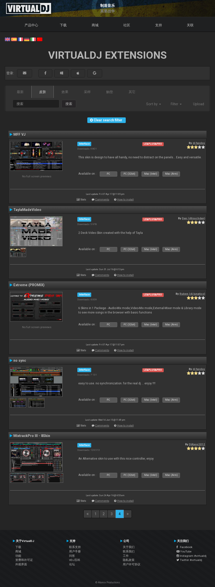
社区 (126, 25)
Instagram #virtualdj (191, 556)
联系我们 (128, 551)
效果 (65, 92)
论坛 (72, 564)
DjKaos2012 (197, 444)
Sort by (153, 104)
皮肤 (42, 92)
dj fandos (199, 143)
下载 (63, 25)
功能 (18, 556)
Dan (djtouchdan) (193, 218)
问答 (72, 556)
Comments (102, 199)
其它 (132, 92)
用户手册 (75, 551)
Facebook (184, 547)
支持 (158, 25)
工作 (126, 556)
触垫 (109, 92)
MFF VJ (19, 134)
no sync (19, 360)
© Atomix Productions (107, 582)
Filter (176, 104)
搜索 (68, 104)
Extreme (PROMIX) (29, 285)
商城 (95, 25)
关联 (190, 25)
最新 (20, 92)
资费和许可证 (24, 560)
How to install (125, 199)
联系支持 (75, 547)
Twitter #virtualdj (189, 560)
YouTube (184, 551)
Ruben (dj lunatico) (192, 293)
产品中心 (31, 25)
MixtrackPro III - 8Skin (31, 436)
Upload (198, 104)
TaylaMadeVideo (27, 210)
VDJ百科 (74, 560)
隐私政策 (128, 560)
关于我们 (128, 547)
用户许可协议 (131, 564)
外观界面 (21, 564)
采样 (87, 92)
